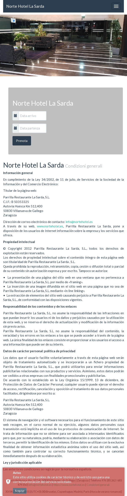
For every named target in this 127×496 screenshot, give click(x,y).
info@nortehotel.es (79, 222)
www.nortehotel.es (50, 226)
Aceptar (20, 490)
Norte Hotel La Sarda (25, 6)
